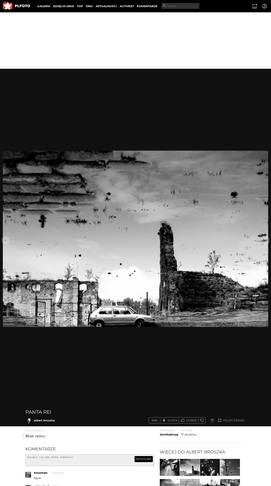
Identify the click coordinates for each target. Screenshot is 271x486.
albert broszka (44, 420)
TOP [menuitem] (80, 6)
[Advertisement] (135, 40)
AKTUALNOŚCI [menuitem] (106, 6)
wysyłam (143, 459)
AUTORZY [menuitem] (127, 6)
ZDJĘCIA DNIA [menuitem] (63, 6)
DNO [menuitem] (89, 6)
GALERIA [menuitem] (43, 6)
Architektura (169, 434)
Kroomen (40, 474)
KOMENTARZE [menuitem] (147, 6)
